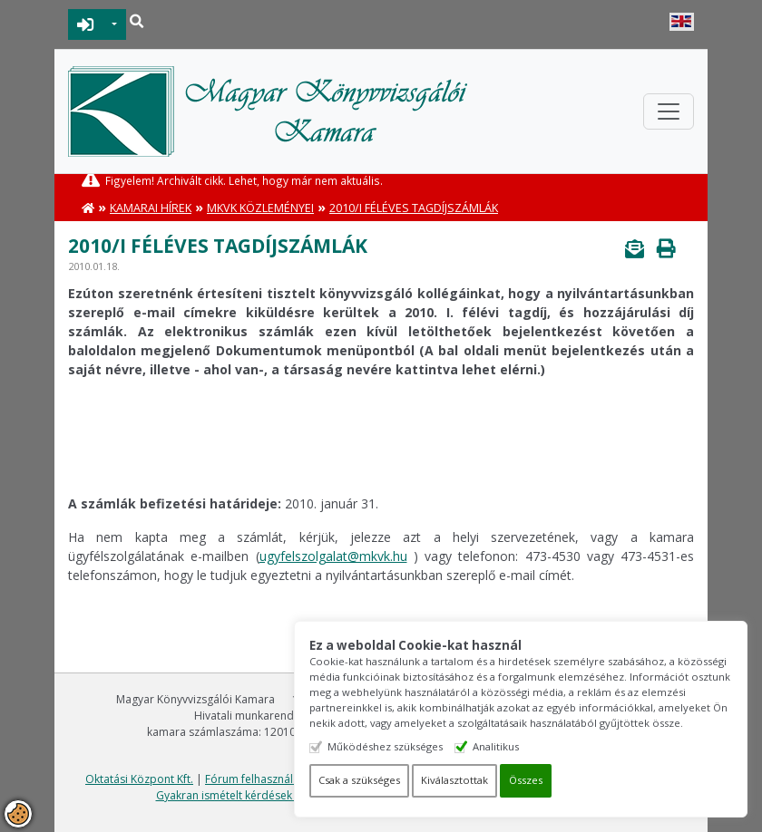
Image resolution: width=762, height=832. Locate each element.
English (681, 22)
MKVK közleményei (260, 208)
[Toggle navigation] (668, 111)
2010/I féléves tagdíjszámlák (413, 208)
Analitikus (496, 746)
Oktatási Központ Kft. (139, 779)
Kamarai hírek (150, 208)
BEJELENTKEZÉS (85, 24)
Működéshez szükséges (385, 746)
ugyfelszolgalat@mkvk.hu (333, 556)
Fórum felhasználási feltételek (281, 779)
